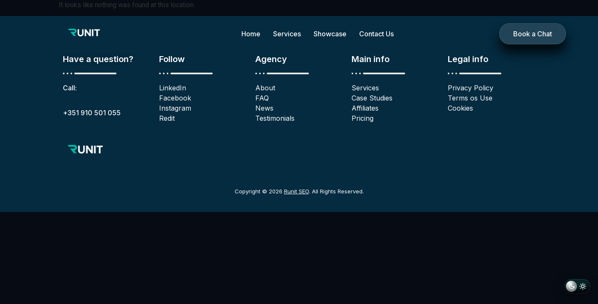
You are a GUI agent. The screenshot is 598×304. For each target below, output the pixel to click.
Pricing (362, 118)
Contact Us (376, 34)
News (264, 108)
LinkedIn (172, 88)
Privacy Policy (470, 88)
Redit (167, 118)
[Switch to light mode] (577, 287)
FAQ (262, 98)
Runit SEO (296, 191)
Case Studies (372, 98)
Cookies (460, 108)
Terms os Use (470, 98)
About (265, 88)
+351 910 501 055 (92, 113)
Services (287, 34)
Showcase (330, 34)
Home (250, 34)
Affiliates (365, 108)
